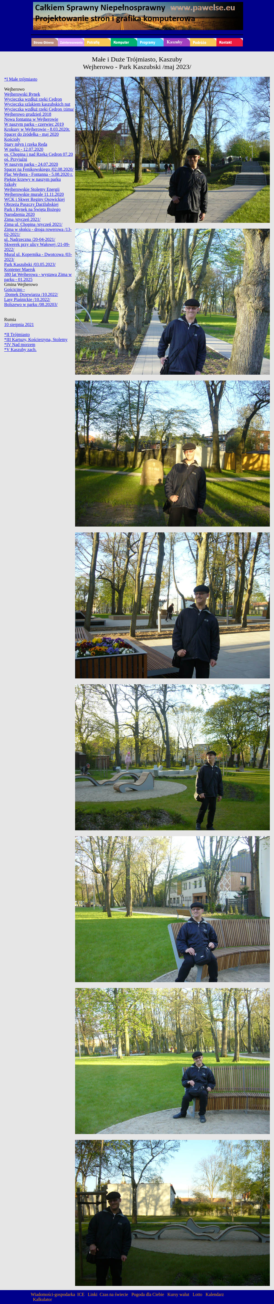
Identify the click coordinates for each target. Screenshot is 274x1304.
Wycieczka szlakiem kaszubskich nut (37, 104)
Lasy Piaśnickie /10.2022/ (27, 299)
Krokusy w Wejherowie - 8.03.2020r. (37, 129)
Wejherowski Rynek (22, 94)
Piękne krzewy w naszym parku (32, 179)
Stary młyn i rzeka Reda (25, 144)
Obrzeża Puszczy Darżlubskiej (31, 204)
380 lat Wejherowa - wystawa (31, 274)
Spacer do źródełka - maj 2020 (31, 134)
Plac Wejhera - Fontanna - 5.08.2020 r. (38, 174)
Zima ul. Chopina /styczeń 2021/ (33, 224)
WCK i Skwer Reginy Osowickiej (34, 199)
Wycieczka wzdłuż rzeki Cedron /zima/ (39, 109)
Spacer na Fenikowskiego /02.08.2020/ (38, 169)
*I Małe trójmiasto (20, 79)
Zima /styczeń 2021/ (22, 219)
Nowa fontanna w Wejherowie (31, 119)
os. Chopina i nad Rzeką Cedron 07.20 (38, 154)
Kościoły (12, 139)
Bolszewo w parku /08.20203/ (31, 304)
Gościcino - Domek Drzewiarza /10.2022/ (31, 292)
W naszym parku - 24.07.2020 (31, 164)
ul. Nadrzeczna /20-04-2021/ (29, 239)
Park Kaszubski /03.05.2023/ (30, 264)
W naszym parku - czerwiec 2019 (34, 124)
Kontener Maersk (19, 269)
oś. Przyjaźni (15, 159)
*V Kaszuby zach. (20, 349)
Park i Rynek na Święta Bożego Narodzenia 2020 (32, 212)
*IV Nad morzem (19, 344)
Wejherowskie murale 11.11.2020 (34, 194)
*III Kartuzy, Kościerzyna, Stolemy (36, 339)
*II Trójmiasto (17, 334)
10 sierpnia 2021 (19, 324)
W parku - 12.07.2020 (23, 149)
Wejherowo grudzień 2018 (27, 114)
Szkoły (10, 184)
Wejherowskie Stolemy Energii (32, 189)
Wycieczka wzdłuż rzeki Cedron (33, 99)
